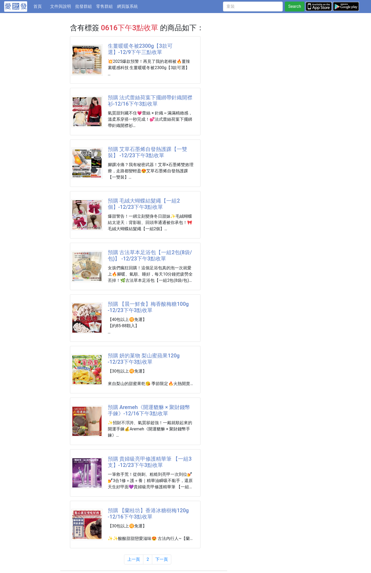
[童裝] (253, 6)
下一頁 (161, 559)
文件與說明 (60, 6)
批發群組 (83, 6)
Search (294, 6)
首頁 (40, 6)
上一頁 (133, 559)
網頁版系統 (127, 6)
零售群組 (104, 6)
